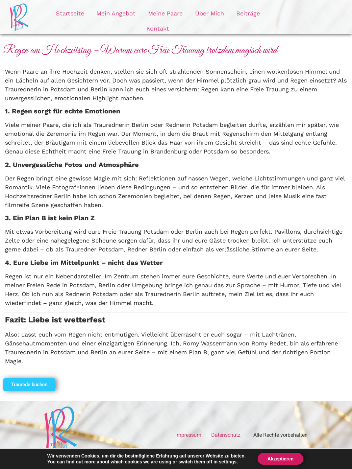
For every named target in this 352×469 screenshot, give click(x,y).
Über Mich (190, 16)
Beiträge (227, 16)
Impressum (188, 435)
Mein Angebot (102, 16)
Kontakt (259, 16)
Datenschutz (225, 435)
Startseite (58, 16)
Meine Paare (149, 16)
